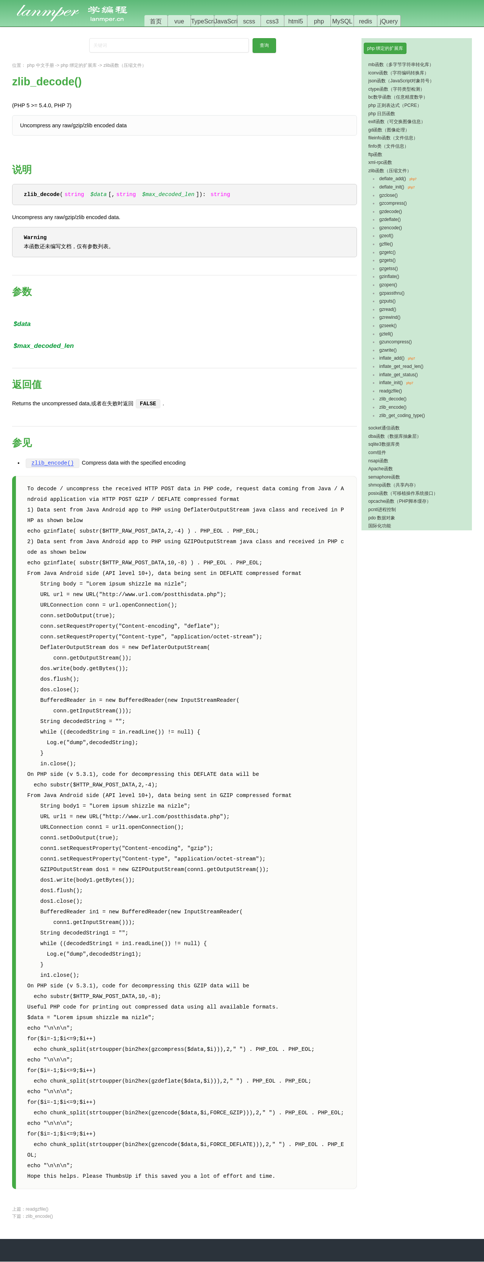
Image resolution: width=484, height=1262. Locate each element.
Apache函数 (380, 468)
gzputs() (387, 301)
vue (179, 21)
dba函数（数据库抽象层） (394, 436)
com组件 (377, 452)
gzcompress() (393, 203)
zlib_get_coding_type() (402, 415)
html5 (295, 21)
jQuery (389, 21)
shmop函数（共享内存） (393, 485)
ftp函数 (375, 154)
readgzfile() (37, 1209)
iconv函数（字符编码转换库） (398, 73)
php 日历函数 (381, 113)
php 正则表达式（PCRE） (395, 105)
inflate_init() (391, 382)
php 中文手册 (40, 65)
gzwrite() (388, 350)
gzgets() (387, 260)
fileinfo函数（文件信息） (393, 138)
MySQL (342, 21)
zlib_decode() (392, 399)
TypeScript (205, 21)
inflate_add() (392, 358)
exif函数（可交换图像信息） (396, 121)
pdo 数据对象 (381, 518)
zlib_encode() (52, 463)
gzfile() (386, 244)
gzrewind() (389, 317)
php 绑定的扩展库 (78, 65)
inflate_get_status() (398, 374)
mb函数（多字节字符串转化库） (401, 64)
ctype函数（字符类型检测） (396, 89)
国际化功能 (379, 525)
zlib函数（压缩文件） (124, 65)
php (319, 21)
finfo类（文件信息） (388, 146)
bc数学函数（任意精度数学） (398, 97)
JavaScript (228, 21)
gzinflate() (389, 276)
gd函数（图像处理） (389, 130)
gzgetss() (388, 268)
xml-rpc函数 (380, 162)
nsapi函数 (378, 460)
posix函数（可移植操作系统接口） (403, 493)
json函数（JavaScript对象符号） (401, 80)
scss (249, 21)
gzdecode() (390, 211)
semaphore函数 (384, 477)
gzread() (387, 309)
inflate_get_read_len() (401, 366)
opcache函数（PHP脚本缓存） (399, 501)
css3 (272, 21)
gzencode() (390, 227)
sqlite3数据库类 (384, 444)
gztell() (386, 334)
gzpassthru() (392, 293)
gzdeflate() (390, 219)
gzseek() (388, 325)
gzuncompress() (395, 341)
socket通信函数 (384, 428)
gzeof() (386, 235)
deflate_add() (392, 178)
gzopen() (388, 284)
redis (365, 21)
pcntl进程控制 (382, 509)
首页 (156, 21)
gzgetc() (387, 252)
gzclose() (388, 195)
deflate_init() (391, 187)
